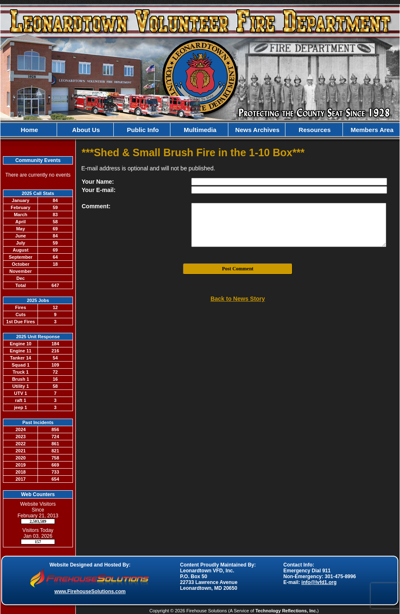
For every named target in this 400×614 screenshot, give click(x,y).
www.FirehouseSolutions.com (90, 591)
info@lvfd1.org (318, 582)
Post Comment (238, 269)
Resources (314, 129)
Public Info (142, 129)
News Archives (256, 129)
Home (28, 129)
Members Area (371, 129)
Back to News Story (237, 298)
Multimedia (199, 129)
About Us (85, 129)
